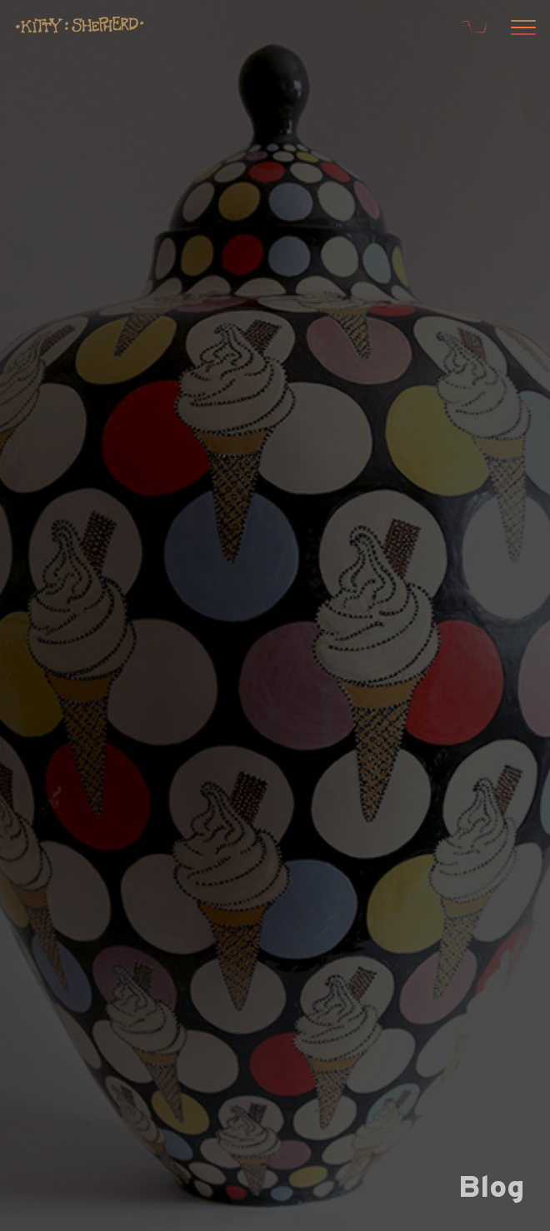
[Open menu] (521, 29)
